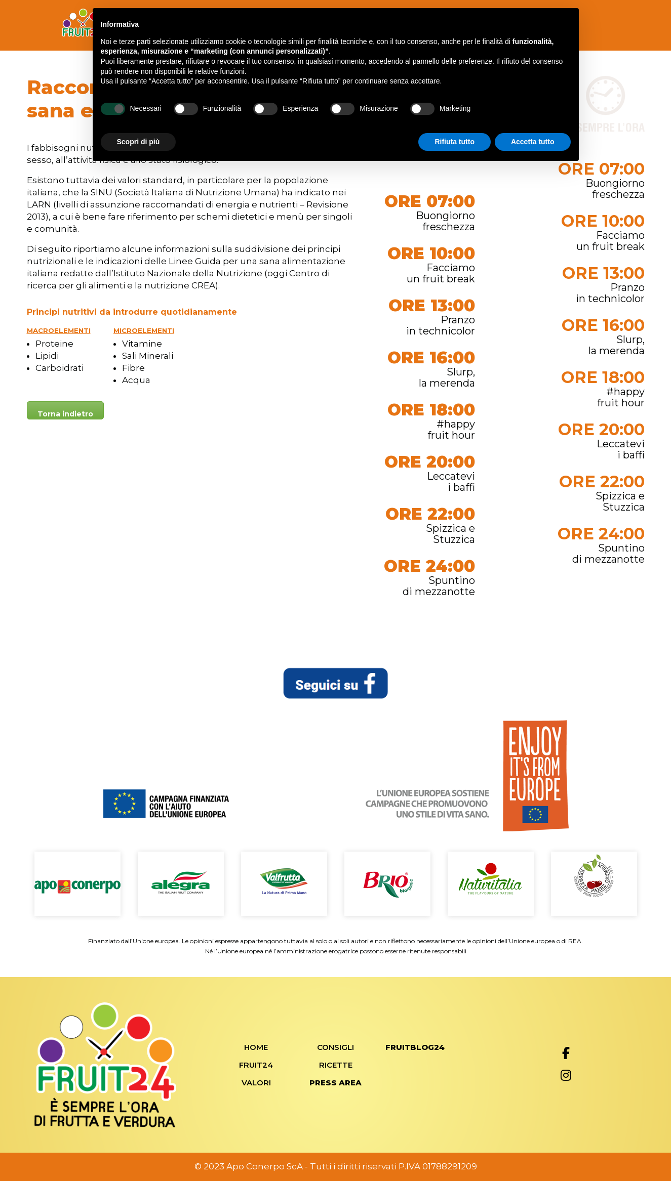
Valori (256, 1082)
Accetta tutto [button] (533, 142)
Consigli (335, 1047)
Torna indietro (65, 413)
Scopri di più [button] (138, 142)
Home (256, 1047)
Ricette (335, 1065)
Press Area (335, 1082)
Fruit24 (256, 1065)
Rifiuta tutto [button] (455, 142)
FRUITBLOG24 (415, 1047)
